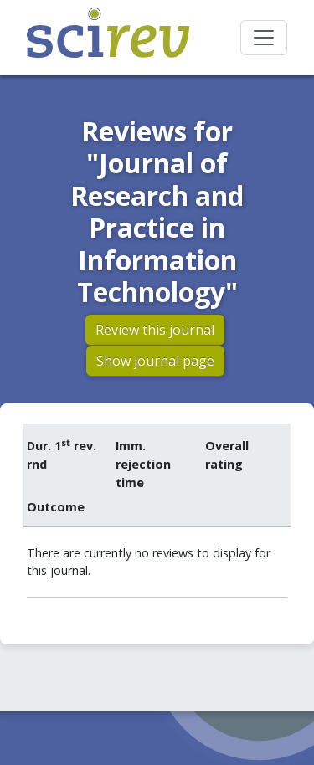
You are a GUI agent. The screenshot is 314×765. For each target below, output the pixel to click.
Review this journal (154, 330)
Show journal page (155, 361)
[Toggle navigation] (263, 37)
